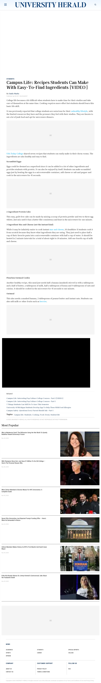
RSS (69, 669)
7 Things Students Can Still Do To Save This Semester (28, 404)
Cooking (35, 414)
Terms (69, 680)
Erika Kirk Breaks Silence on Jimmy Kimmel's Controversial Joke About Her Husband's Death (24, 576)
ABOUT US (9, 669)
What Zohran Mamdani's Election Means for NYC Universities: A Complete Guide (22, 491)
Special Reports (73, 649)
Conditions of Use (79, 680)
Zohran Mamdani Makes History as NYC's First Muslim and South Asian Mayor (24, 548)
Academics (9, 649)
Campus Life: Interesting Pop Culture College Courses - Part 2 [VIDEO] (35, 398)
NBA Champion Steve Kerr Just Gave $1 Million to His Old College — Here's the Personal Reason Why (23, 462)
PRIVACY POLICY (42, 669)
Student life (55, 414)
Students (10, 79)
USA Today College (15, 153)
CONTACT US (9, 672)
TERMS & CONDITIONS (43, 672)
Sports (8, 653)
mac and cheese (57, 229)
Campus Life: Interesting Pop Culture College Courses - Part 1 (31, 401)
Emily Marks (14, 93)
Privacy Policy (90, 680)
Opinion (8, 656)
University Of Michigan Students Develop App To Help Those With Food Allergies (39, 407)
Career (39, 653)
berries (43, 301)
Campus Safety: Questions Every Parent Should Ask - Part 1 (30, 410)
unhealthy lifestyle (79, 111)
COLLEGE (70, 653)
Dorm (47, 414)
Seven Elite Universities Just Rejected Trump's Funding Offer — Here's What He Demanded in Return (24, 519)
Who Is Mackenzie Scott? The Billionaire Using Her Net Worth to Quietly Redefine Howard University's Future (24, 433)
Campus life (18, 414)
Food (42, 414)
